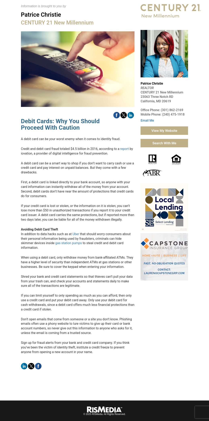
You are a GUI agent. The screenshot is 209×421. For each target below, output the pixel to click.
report (124, 149)
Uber (75, 234)
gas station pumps (68, 243)
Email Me (147, 120)
